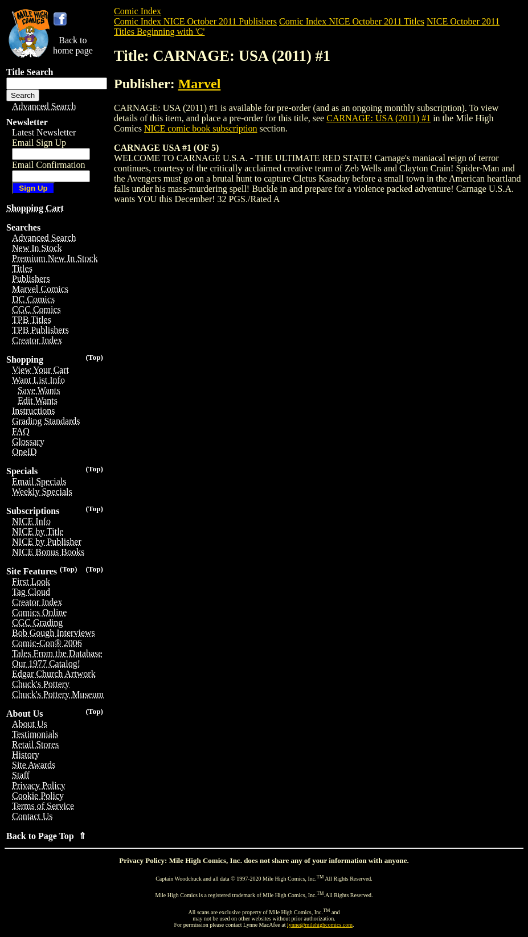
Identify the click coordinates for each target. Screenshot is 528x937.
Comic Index (137, 11)
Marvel (199, 83)
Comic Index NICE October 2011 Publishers (195, 21)
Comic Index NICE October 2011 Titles (351, 21)
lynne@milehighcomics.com (320, 925)
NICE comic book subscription (200, 128)
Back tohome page (73, 45)
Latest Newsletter (44, 132)
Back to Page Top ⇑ (46, 836)
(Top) (94, 357)
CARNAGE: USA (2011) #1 (378, 118)
